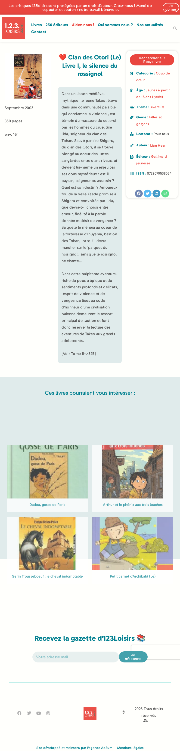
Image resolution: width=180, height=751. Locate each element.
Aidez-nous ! (83, 24)
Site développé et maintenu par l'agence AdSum (74, 748)
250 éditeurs (57, 24)
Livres (36, 24)
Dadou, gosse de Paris (47, 582)
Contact (38, 31)
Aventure (157, 107)
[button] (175, 28)
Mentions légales (130, 748)
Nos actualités (150, 24)
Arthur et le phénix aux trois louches (133, 582)
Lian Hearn (159, 145)
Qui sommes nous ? (115, 24)
